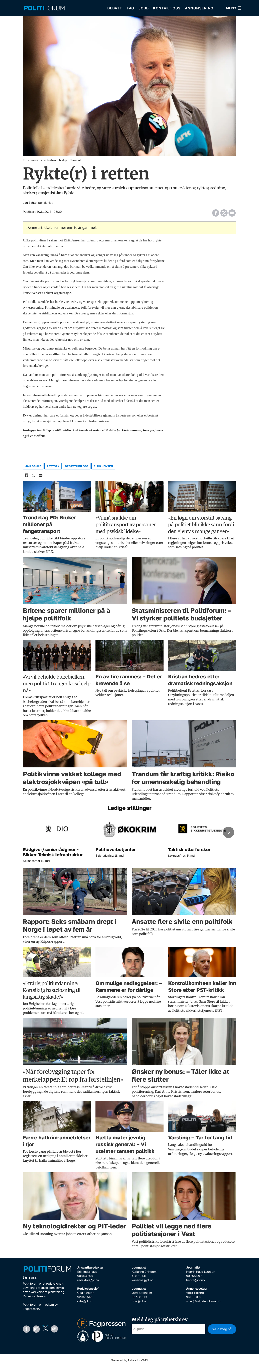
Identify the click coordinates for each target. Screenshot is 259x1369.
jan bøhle (33, 469)
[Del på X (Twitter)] (224, 215)
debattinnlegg (76, 469)
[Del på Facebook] (216, 215)
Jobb (144, 8)
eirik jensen (103, 469)
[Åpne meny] (233, 8)
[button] (228, 835)
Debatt (114, 8)
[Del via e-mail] (232, 215)
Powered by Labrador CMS (129, 1363)
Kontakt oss (167, 8)
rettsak (53, 469)
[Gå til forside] (44, 8)
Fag (130, 8)
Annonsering (199, 8)
